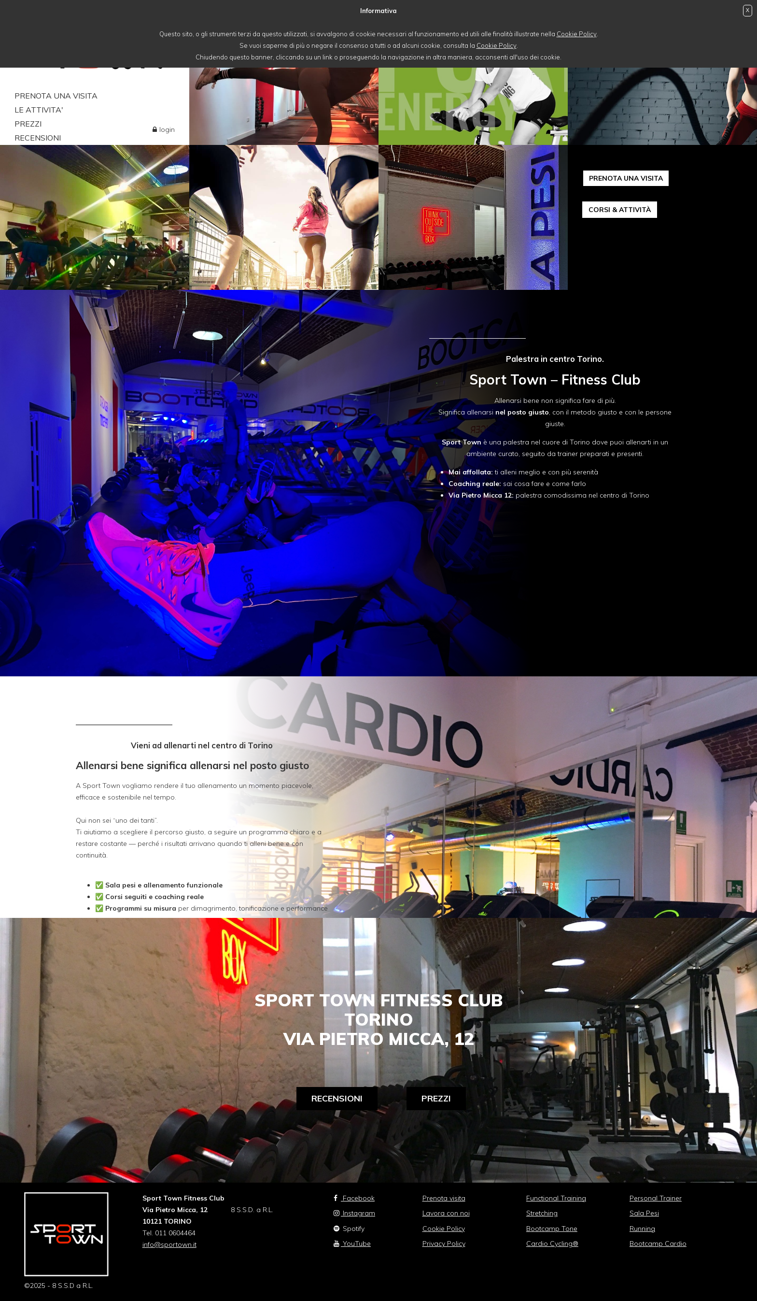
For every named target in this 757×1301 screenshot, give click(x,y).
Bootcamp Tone (551, 1228)
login (167, 129)
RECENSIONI (37, 138)
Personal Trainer (656, 1198)
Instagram (354, 1213)
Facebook (354, 1198)
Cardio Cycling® (552, 1243)
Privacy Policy (443, 1243)
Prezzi (436, 1098)
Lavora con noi (446, 1213)
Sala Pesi (644, 1213)
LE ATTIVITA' (38, 109)
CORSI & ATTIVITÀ (620, 209)
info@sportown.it (169, 1244)
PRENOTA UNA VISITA (56, 95)
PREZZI (28, 124)
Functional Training (556, 1198)
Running (642, 1228)
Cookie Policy (577, 34)
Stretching (542, 1213)
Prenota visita (443, 1198)
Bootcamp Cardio (658, 1243)
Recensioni (337, 1098)
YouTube (352, 1243)
